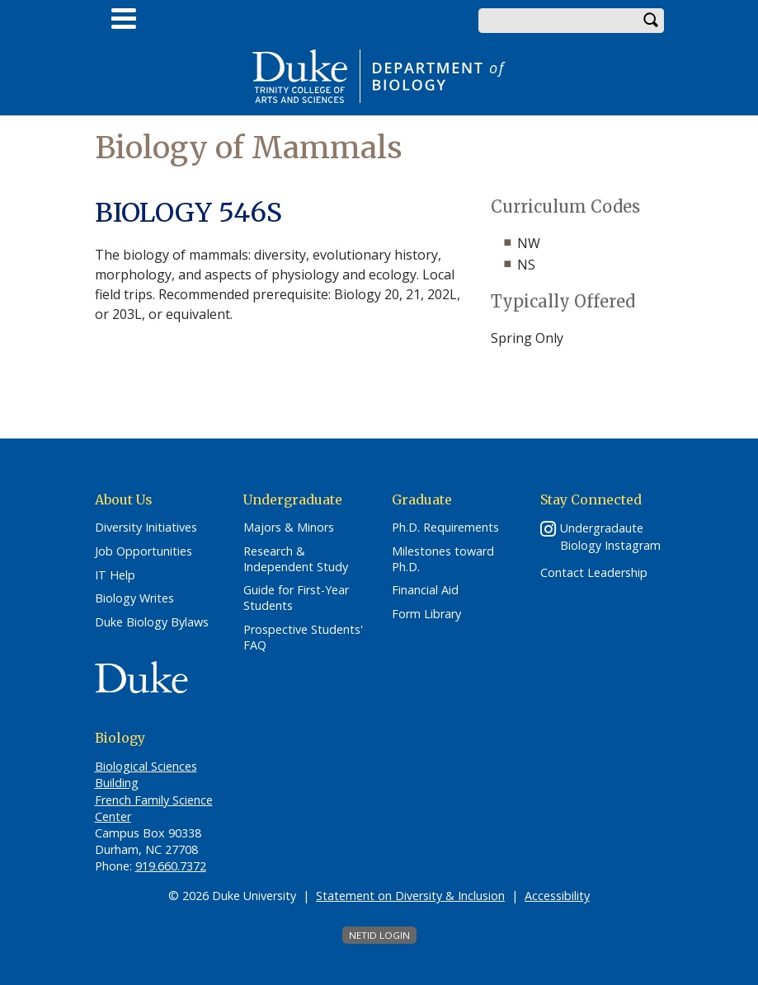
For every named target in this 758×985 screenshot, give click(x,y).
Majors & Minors (288, 527)
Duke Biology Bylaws (152, 622)
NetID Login (379, 935)
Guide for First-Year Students (296, 598)
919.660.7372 (170, 866)
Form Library (426, 614)
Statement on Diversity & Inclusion (410, 895)
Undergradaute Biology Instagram (610, 536)
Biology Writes (134, 598)
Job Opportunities (143, 551)
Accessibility (557, 895)
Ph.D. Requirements (445, 527)
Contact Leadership (593, 572)
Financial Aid (425, 590)
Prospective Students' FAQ (303, 637)
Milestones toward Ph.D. (443, 559)
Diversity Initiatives (146, 527)
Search (651, 20)
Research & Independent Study (295, 559)
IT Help (115, 575)
